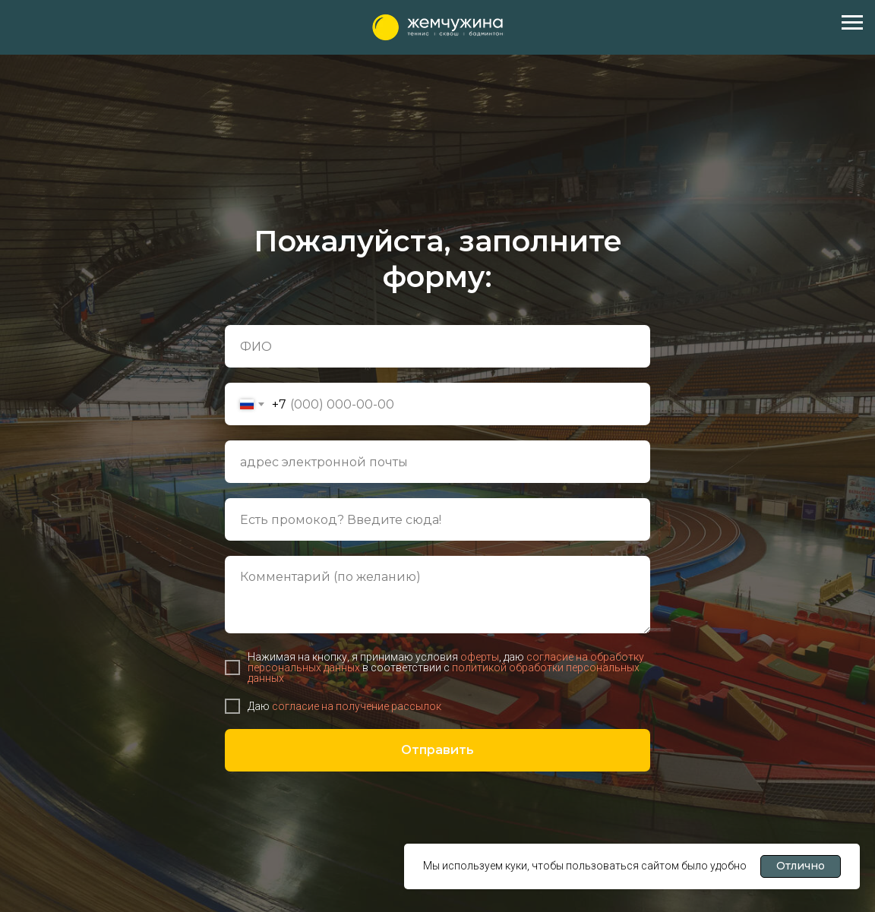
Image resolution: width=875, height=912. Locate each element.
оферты (479, 657)
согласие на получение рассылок (355, 706)
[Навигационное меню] (852, 22)
